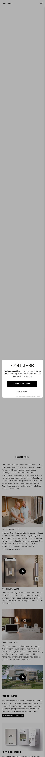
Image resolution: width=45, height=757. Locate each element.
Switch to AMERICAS (22, 384)
